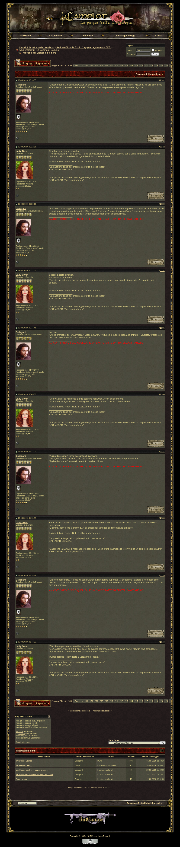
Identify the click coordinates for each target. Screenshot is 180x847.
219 (156, 65)
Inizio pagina (156, 803)
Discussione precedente (80, 711)
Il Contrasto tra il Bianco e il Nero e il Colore (34, 774)
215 (136, 65)
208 (101, 65)
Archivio (145, 803)
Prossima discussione (101, 711)
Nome (129, 50)
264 (171, 65)
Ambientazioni (26, 50)
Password (131, 54)
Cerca (158, 35)
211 (116, 65)
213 (126, 65)
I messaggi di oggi (125, 35)
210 (111, 65)
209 (106, 65)
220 (161, 65)
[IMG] (25, 736)
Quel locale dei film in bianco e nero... (32, 770)
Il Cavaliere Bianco (24, 761)
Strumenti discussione (148, 74)
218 (151, 65)
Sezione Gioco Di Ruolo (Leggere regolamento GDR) (83, 47)
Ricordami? (158, 50)
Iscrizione (25, 35)
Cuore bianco (21, 779)
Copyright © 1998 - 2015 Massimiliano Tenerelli (90, 836)
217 (146, 65)
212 (121, 65)
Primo (76, 65)
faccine (21, 734)
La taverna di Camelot (47, 50)
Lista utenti (55, 35)
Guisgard (21, 84)
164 (91, 65)
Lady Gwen (22, 151)
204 (96, 65)
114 (86, 65)
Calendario (87, 35)
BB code (19, 731)
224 (166, 65)
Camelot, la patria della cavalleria (36, 47)
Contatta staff (133, 803)
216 (141, 65)
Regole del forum (23, 742)
